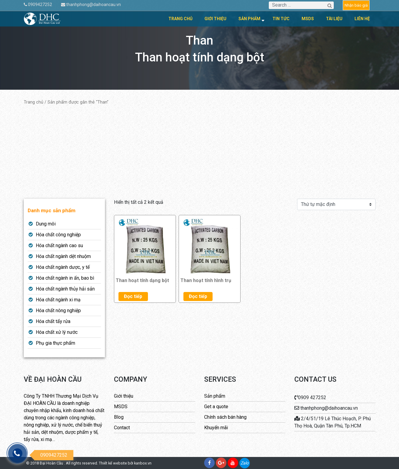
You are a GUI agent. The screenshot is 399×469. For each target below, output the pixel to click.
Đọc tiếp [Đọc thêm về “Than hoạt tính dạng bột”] (133, 296)
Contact (122, 427)
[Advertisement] (200, 152)
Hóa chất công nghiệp (58, 235)
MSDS (308, 18)
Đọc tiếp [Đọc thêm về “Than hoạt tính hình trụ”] (198, 296)
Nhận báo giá (356, 5)
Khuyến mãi (216, 427)
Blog (119, 417)
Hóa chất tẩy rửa (53, 321)
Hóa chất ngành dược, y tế (63, 267)
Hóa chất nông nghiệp (58, 310)
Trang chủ (180, 18)
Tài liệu (334, 18)
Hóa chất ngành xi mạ (58, 300)
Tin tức (281, 18)
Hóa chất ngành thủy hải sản (65, 289)
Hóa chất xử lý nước (57, 332)
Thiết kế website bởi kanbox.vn (125, 463)
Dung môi (46, 224)
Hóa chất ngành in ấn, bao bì (65, 278)
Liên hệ (362, 18)
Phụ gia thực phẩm (55, 343)
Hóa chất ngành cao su (59, 245)
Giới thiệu (215, 18)
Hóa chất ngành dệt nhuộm (63, 256)
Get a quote (216, 406)
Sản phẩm (249, 18)
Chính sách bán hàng (225, 417)
